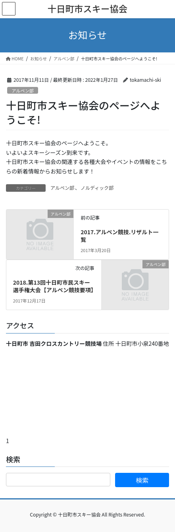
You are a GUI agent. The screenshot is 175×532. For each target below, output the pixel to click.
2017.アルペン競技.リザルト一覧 (119, 236)
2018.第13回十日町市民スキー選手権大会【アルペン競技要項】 (54, 286)
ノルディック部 (97, 187)
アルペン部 (23, 90)
